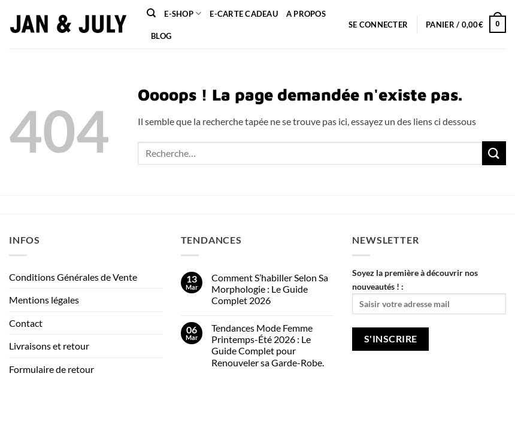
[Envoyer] (494, 153)
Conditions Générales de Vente (73, 277)
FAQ (178, 407)
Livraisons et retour (49, 345)
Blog (161, 36)
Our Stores (66, 407)
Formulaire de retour (51, 369)
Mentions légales (44, 299)
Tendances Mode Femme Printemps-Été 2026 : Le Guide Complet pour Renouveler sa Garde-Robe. (267, 345)
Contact (26, 323)
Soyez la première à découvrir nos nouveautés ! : (429, 291)
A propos (306, 14)
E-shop (182, 13)
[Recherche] (151, 13)
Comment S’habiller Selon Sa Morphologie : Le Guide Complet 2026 (269, 289)
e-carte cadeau (244, 14)
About (22, 407)
